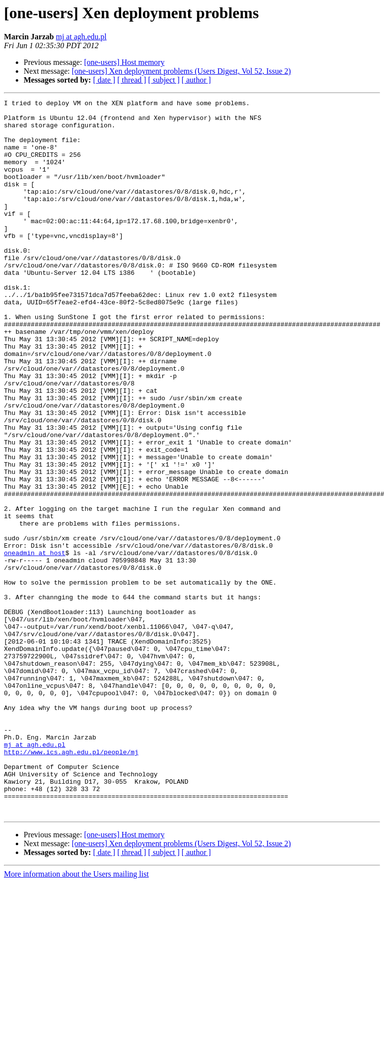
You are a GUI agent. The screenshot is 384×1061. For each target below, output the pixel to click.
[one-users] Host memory (124, 62)
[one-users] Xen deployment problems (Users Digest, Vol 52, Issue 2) (181, 71)
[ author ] (196, 80)
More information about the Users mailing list (76, 1017)
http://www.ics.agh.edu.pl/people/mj (71, 883)
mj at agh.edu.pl (81, 36)
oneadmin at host (34, 644)
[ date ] (104, 80)
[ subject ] (164, 80)
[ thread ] (131, 80)
